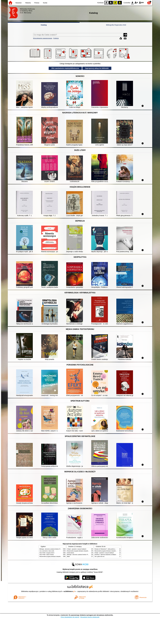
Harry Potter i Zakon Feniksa (46, 554)
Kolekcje (56, 38)
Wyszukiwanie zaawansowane (42, 38)
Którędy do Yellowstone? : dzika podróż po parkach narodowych (110, 549)
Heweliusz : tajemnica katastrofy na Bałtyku (105, 554)
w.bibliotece (69, 591)
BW (110, 2)
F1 (136, 2)
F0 (132, 2)
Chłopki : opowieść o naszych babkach (76, 549)
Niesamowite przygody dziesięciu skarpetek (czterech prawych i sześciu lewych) (59, 556)
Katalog (44, 25)
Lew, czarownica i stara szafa (46, 551)
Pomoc (36, 3)
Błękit (68, 556)
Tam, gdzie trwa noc (100, 556)
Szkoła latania (70, 552)
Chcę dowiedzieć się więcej (70, 617)
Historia (28, 3)
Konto (45, 3)
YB (115, 2)
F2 (141, 2)
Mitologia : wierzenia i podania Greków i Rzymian (51, 549)
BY (120, 2)
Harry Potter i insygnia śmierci (46, 552)
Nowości (19, 3)
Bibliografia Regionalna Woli (116, 25)
